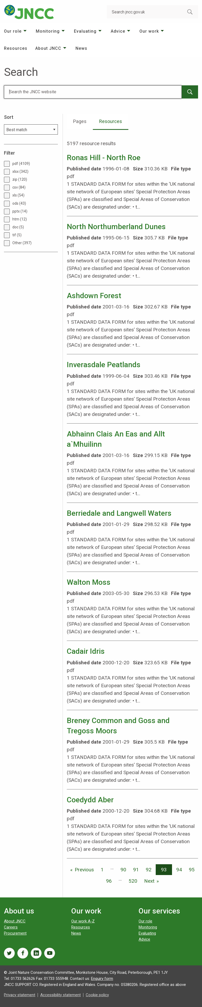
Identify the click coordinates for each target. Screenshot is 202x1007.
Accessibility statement (60, 995)
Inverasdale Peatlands (103, 364)
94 (179, 870)
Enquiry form (102, 978)
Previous (84, 870)
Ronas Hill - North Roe (103, 157)
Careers (11, 927)
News (81, 48)
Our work (149, 31)
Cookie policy (97, 995)
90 (123, 870)
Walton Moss (88, 582)
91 (136, 870)
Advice (118, 31)
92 (149, 870)
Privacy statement (19, 995)
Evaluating (85, 31)
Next (149, 881)
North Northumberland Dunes (116, 226)
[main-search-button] (190, 92)
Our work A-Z (83, 921)
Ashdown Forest (94, 295)
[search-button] (190, 11)
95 (192, 870)
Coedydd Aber (90, 799)
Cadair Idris (86, 651)
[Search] (93, 92)
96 (109, 881)
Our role (13, 31)
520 (133, 881)
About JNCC (48, 48)
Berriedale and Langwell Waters (119, 513)
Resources (15, 48)
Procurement (15, 933)
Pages (80, 121)
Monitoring (48, 31)
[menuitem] (16, 31)
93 (164, 870)
